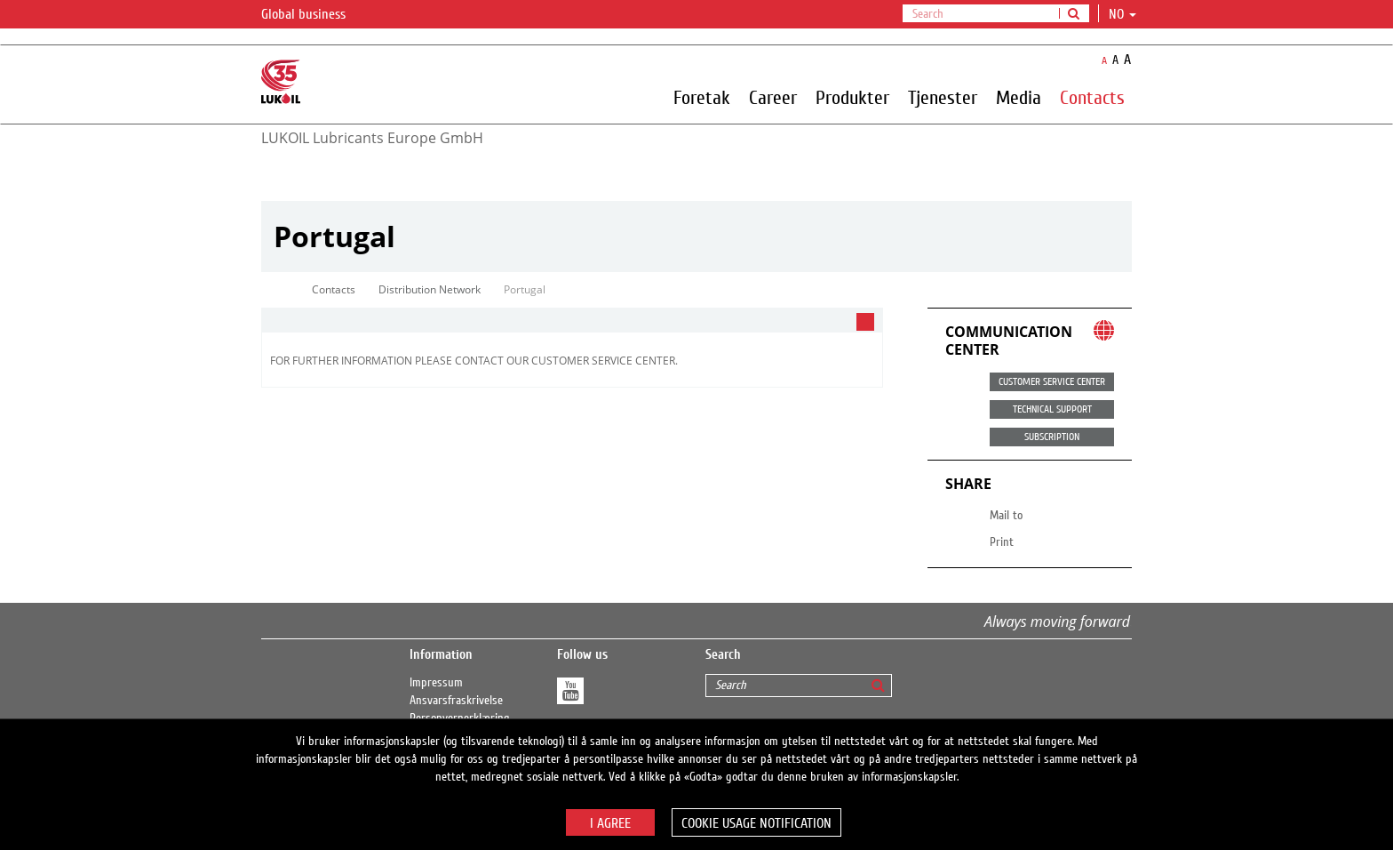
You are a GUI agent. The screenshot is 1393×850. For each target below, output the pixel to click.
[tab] (572, 321)
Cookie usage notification (756, 823)
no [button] (1122, 14)
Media (1018, 97)
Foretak (701, 97)
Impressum (436, 683)
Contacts (1092, 97)
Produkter (852, 97)
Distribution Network (429, 289)
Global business (314, 15)
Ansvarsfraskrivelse (456, 701)
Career (773, 97)
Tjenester (942, 97)
